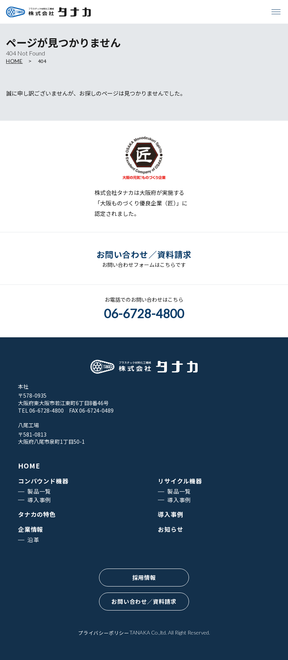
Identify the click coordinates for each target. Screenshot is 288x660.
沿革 (33, 539)
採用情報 (144, 577)
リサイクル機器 (180, 480)
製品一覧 (39, 491)
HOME (14, 61)
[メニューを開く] (276, 12)
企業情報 (30, 529)
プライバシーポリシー (103, 632)
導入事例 (39, 500)
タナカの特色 (37, 514)
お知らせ (170, 529)
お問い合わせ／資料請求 (143, 601)
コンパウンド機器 (43, 480)
